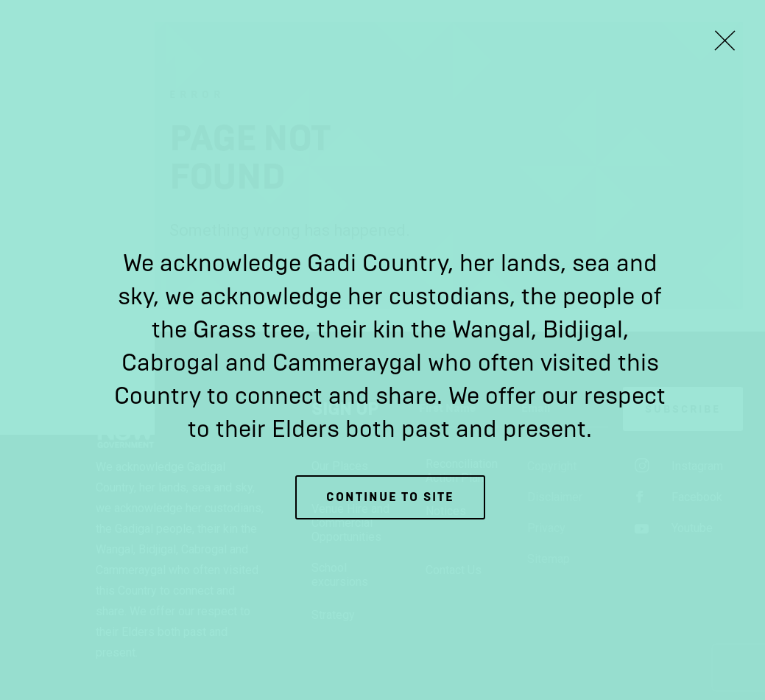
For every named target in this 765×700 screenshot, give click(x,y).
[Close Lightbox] (724, 40)
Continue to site (390, 497)
